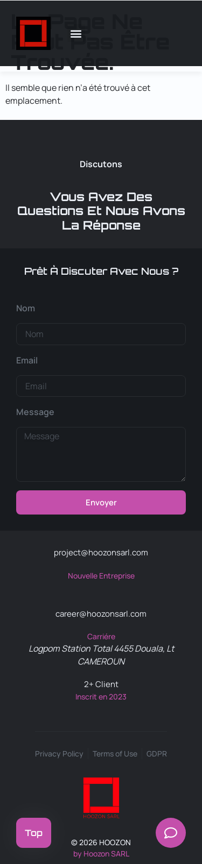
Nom (25, 308)
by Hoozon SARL (101, 853)
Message (35, 412)
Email (27, 360)
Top (34, 832)
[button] (76, 33)
